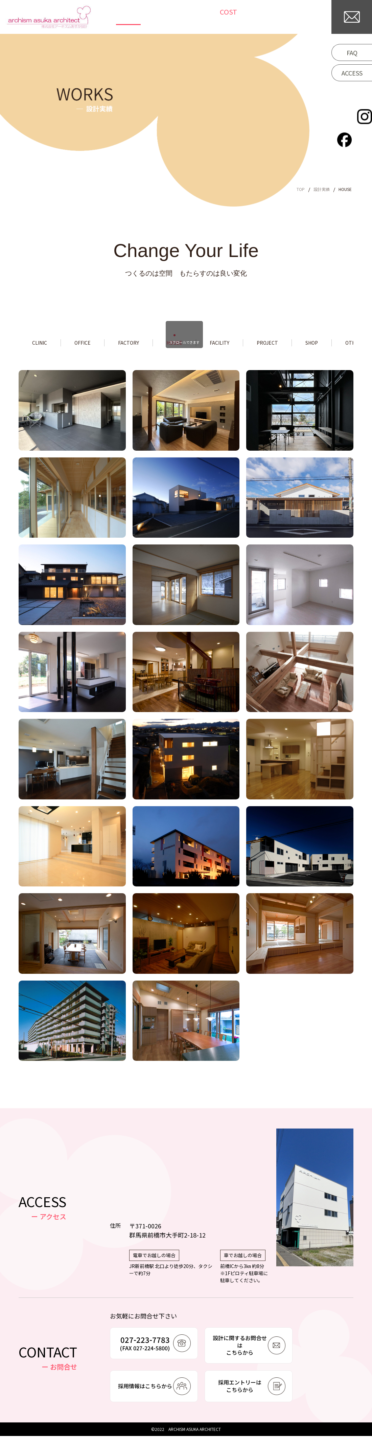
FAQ (352, 52)
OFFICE (88, 343)
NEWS (187, 17)
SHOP (340, 343)
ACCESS (352, 72)
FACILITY (239, 343)
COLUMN (216, 17)
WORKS (160, 17)
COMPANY (306, 17)
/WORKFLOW (260, 17)
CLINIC (41, 343)
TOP (135, 17)
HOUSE (189, 343)
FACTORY (139, 343)
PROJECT (291, 343)
